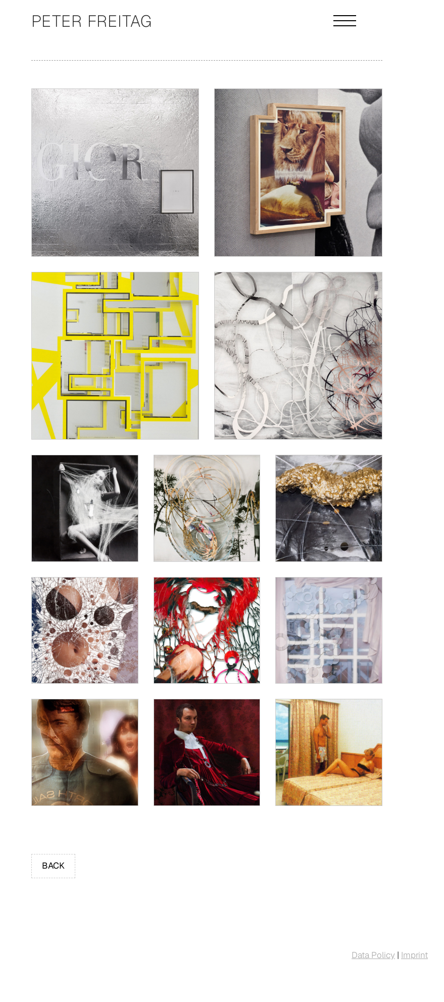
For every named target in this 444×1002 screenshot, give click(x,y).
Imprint (414, 955)
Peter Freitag (92, 21)
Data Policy (373, 955)
